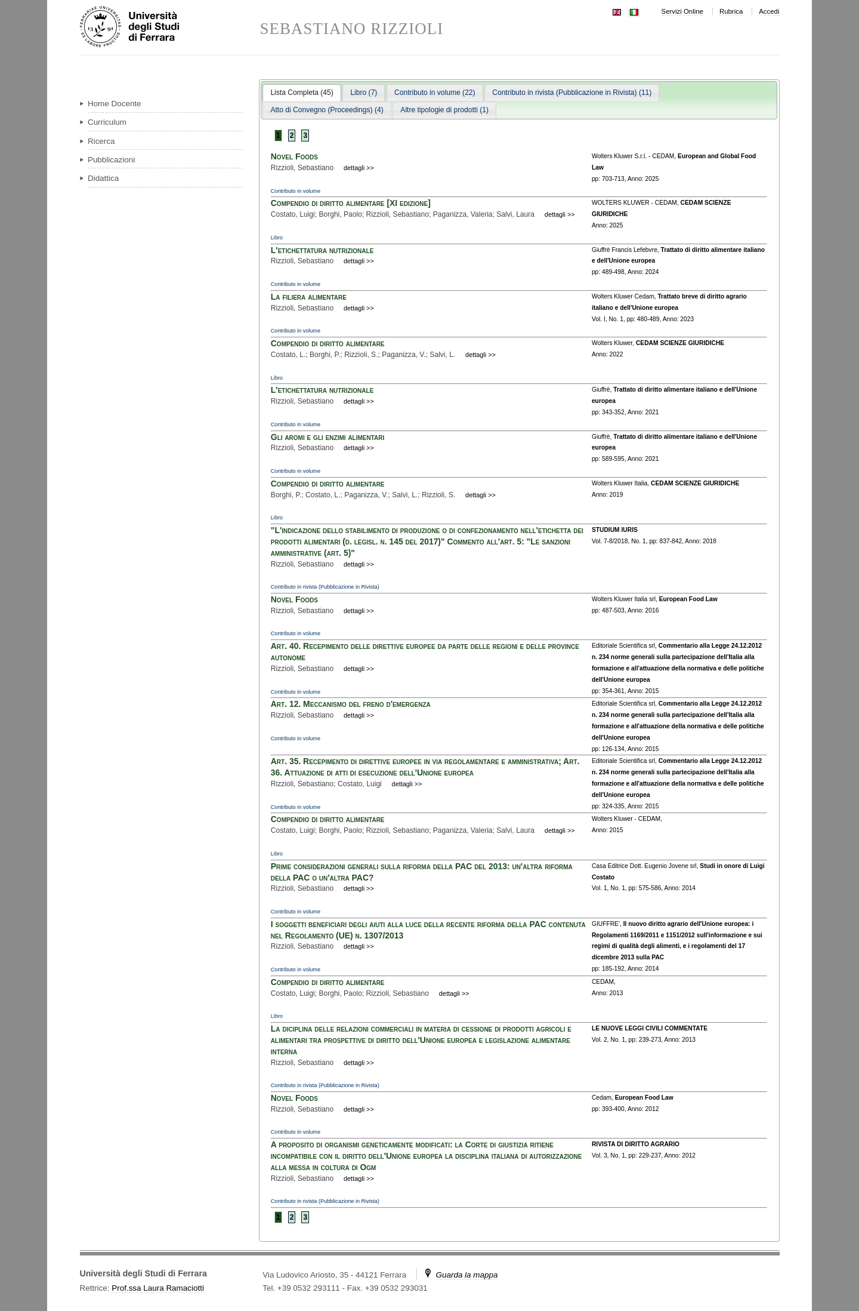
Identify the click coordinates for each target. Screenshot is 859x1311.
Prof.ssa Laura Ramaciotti (158, 1288)
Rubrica (731, 11)
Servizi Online (682, 11)
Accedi (769, 11)
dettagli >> (359, 167)
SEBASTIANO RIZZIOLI (352, 29)
